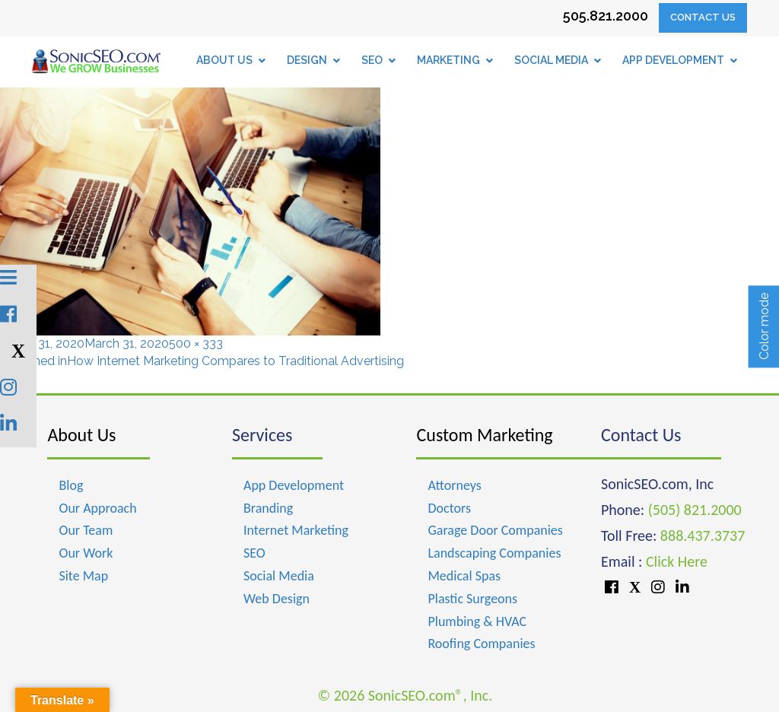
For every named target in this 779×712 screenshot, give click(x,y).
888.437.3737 (702, 535)
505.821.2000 (605, 16)
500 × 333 (196, 343)
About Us (81, 435)
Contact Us (703, 17)
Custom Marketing (484, 435)
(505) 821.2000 (695, 510)
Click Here (676, 561)
